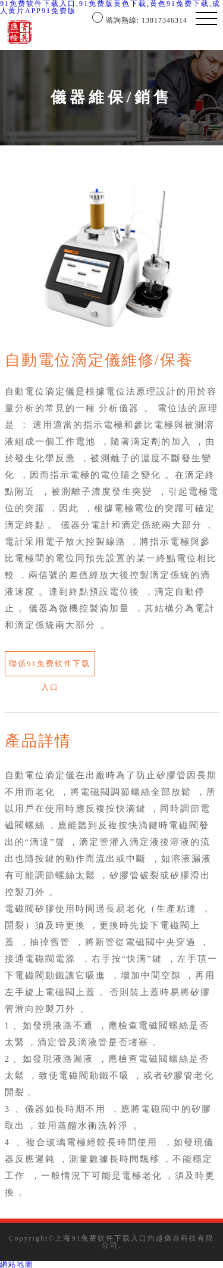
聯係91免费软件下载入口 (49, 667)
